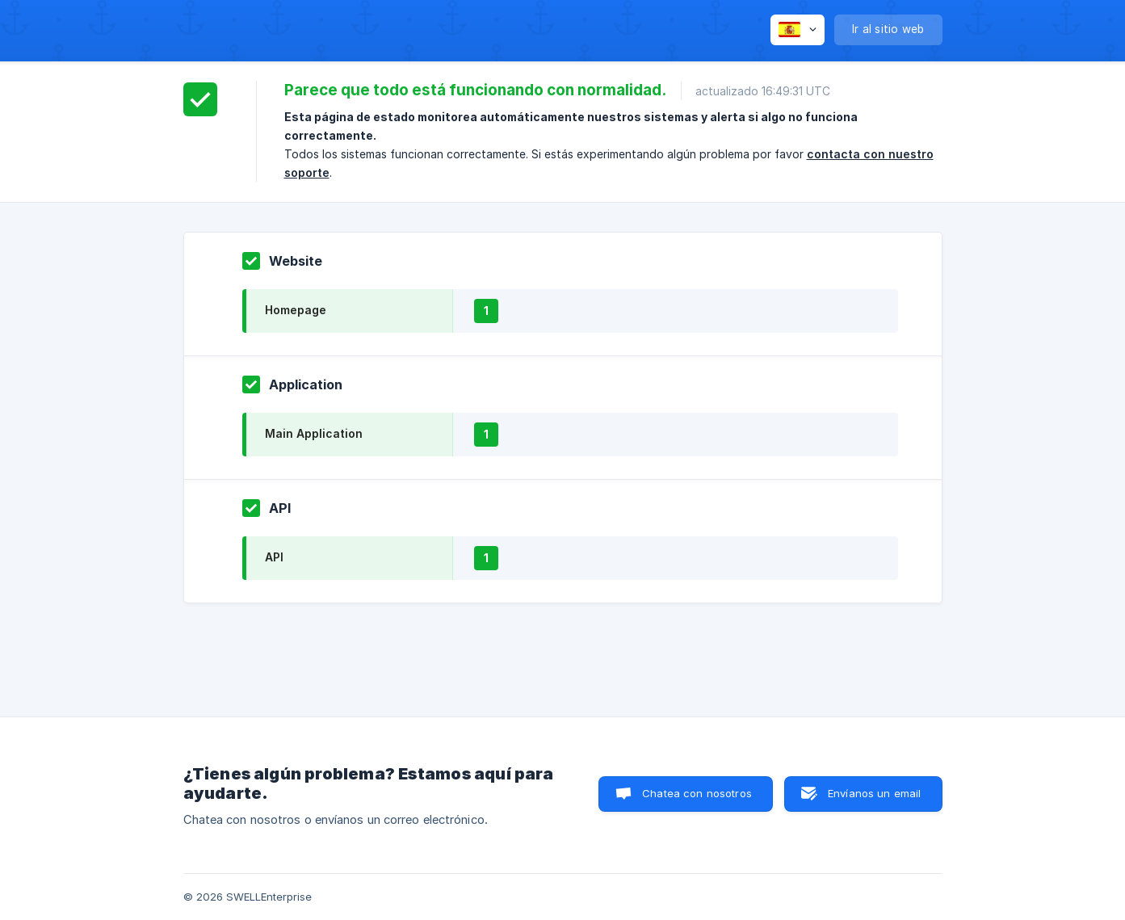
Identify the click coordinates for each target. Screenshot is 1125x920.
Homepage (295, 310)
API (274, 557)
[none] (797, 30)
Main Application (314, 433)
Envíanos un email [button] (874, 793)
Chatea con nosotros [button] (697, 793)
